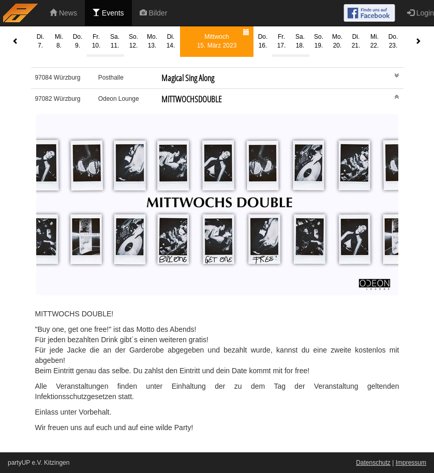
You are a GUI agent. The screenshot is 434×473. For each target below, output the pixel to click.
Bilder (154, 13)
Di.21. (356, 41)
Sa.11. (114, 41)
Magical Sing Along (187, 78)
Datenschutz (373, 462)
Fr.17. (281, 41)
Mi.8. (59, 41)
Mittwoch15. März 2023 (224, 38)
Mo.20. (337, 41)
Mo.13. (152, 41)
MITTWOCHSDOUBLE (191, 99)
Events (108, 13)
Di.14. (171, 41)
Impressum (411, 462)
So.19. (318, 41)
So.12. (133, 41)
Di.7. (40, 41)
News (63, 13)
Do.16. (263, 41)
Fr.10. (96, 41)
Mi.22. (374, 41)
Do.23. (393, 41)
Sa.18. (300, 41)
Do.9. (78, 41)
